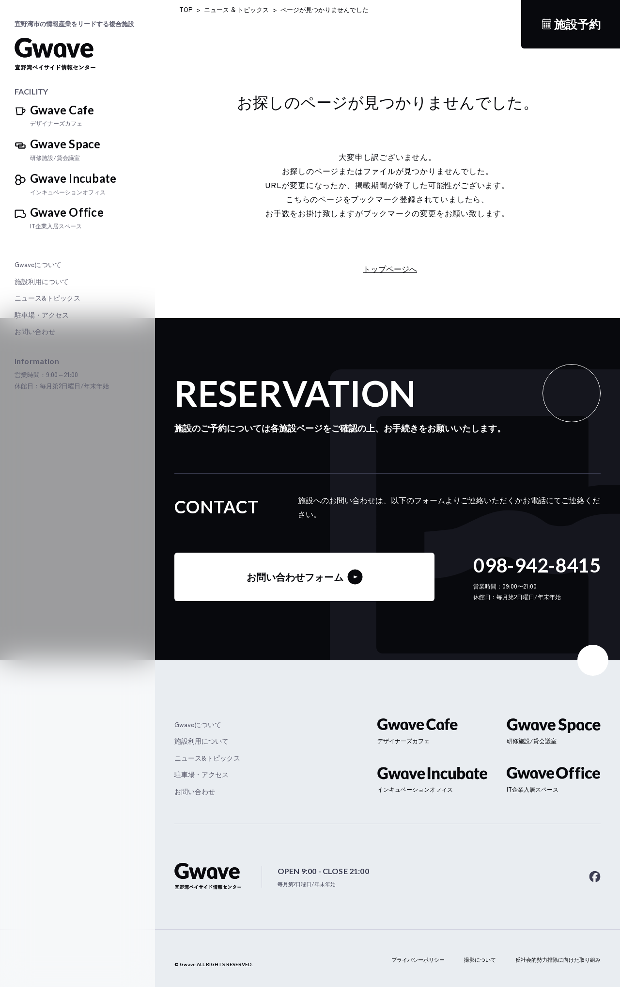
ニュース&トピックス (47, 297)
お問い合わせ (35, 331)
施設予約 (577, 24)
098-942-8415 (537, 565)
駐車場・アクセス (42, 314)
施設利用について (42, 281)
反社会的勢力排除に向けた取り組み (558, 959)
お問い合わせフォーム (305, 577)
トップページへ (390, 268)
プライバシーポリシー (418, 959)
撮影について (480, 959)
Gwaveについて (38, 264)
